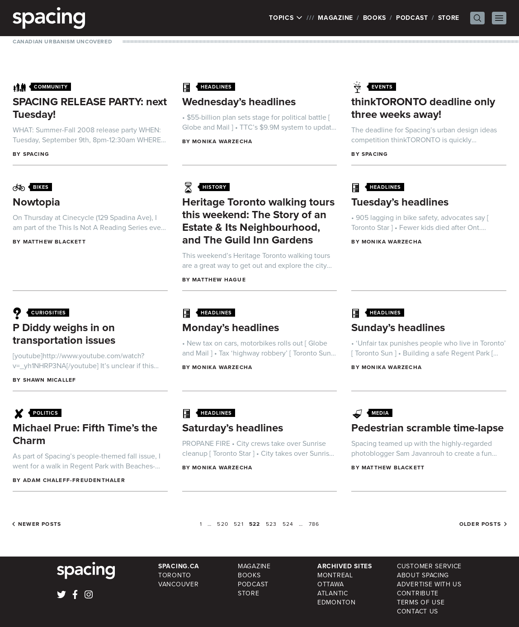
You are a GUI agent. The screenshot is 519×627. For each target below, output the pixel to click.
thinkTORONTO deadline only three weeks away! (423, 108)
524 (288, 524)
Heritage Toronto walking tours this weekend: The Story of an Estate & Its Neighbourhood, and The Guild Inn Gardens (258, 221)
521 (239, 524)
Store (449, 18)
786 (314, 524)
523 (271, 524)
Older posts (480, 524)
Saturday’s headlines (232, 428)
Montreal (335, 575)
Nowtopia (36, 202)
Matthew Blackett (54, 242)
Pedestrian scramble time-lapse (427, 428)
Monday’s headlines (230, 327)
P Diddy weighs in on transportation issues (64, 333)
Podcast (412, 18)
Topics (286, 18)
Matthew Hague (219, 280)
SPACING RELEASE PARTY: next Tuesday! (90, 108)
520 (222, 524)
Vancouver (178, 584)
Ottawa (330, 584)
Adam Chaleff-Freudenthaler (74, 480)
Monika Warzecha (222, 141)
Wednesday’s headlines (239, 102)
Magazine (335, 18)
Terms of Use (420, 602)
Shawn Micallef (49, 380)
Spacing (36, 154)
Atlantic (332, 593)
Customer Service (429, 566)
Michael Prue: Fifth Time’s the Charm (85, 434)
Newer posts (39, 524)
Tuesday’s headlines (399, 202)
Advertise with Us (429, 584)
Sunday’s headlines (398, 327)
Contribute (418, 593)
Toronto (174, 575)
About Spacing (423, 575)
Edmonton (336, 602)
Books (375, 18)
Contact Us (417, 611)
